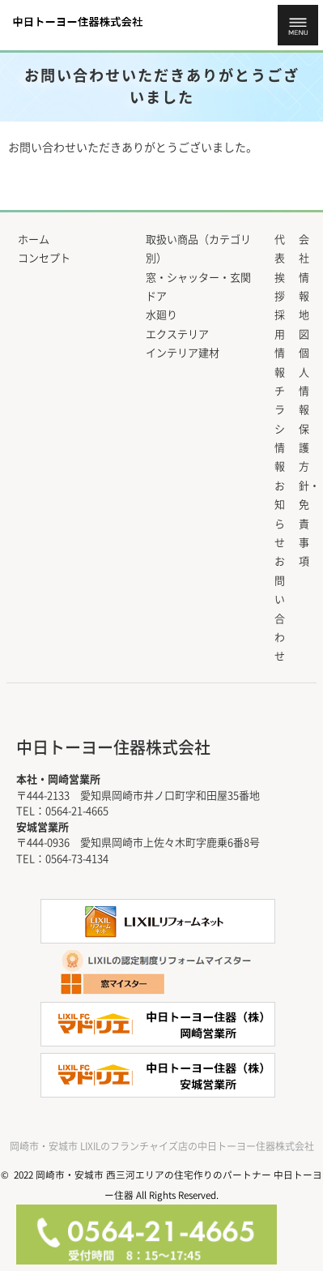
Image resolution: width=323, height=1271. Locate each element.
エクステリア (177, 334)
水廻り (161, 315)
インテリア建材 (182, 353)
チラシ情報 (279, 429)
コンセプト (44, 258)
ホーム (33, 239)
